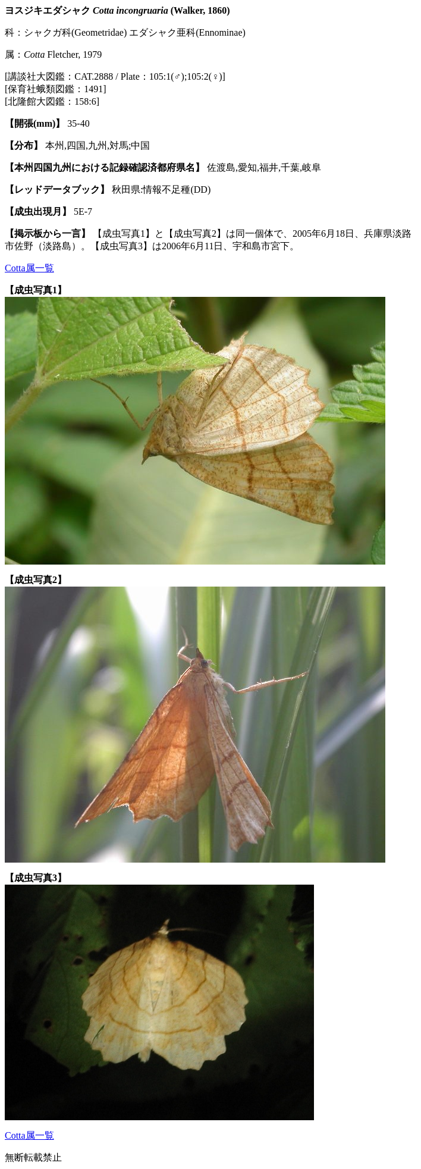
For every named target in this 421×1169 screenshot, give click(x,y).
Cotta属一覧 (29, 268)
